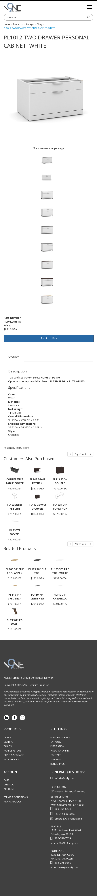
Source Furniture (22, 7)
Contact (55, 755)
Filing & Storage (14, 755)
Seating (8, 741)
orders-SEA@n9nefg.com (64, 843)
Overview (13, 356)
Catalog (55, 741)
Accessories (11, 759)
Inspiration (57, 746)
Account (9, 789)
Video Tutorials (60, 750)
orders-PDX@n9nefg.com (64, 867)
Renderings (57, 763)
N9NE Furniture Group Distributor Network (29, 677)
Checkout (10, 784)
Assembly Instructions (17, 447)
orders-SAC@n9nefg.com (69, 818)
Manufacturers (60, 737)
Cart (6, 780)
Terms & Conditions (16, 797)
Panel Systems (12, 750)
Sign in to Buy (49, 338)
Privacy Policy (12, 801)
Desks (7, 737)
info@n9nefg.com (64, 778)
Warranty (56, 759)
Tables (8, 746)
